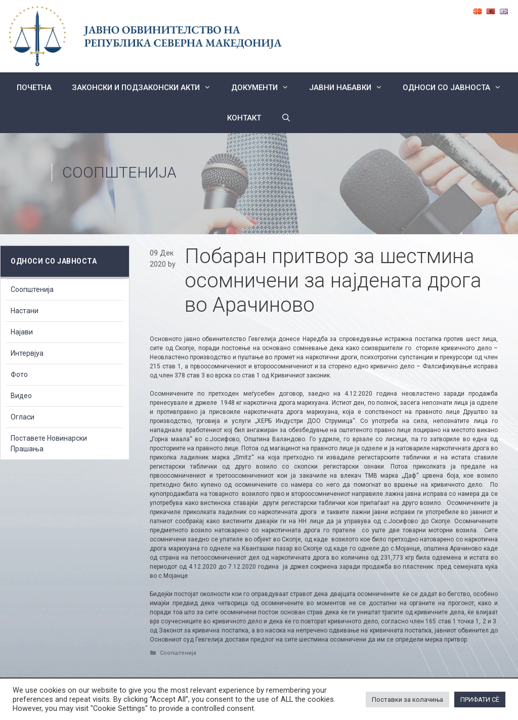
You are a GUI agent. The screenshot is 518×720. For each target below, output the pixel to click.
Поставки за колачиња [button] (407, 699)
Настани (24, 311)
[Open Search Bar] (286, 118)
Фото (19, 374)
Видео (21, 396)
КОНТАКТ (244, 117)
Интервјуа (27, 353)
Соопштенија (119, 172)
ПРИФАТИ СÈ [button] (479, 699)
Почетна (34, 87)
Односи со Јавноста (457, 87)
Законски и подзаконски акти (146, 87)
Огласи (22, 417)
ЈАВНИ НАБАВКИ (351, 87)
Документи (265, 87)
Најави (22, 332)
